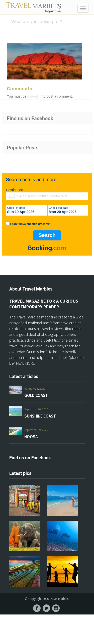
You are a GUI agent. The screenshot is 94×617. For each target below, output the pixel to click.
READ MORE (25, 365)
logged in (34, 99)
